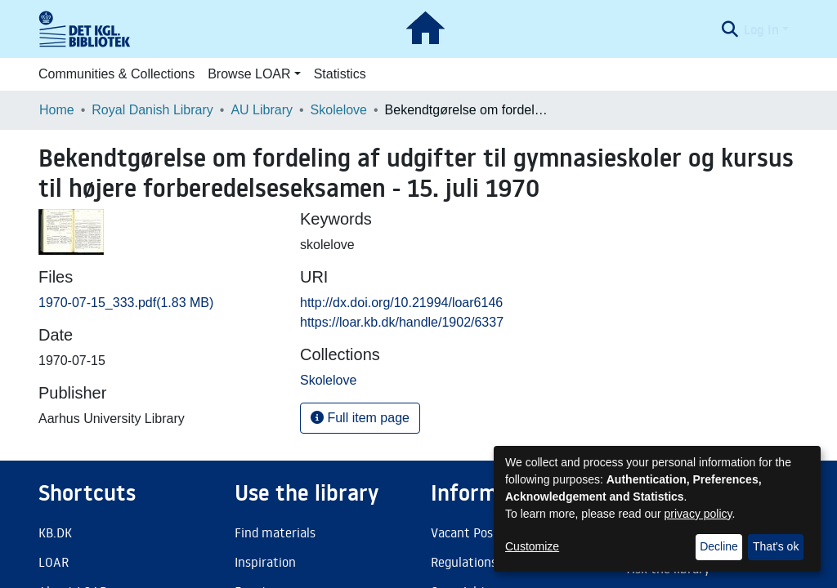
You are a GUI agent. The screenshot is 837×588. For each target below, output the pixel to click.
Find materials (275, 532)
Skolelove (339, 110)
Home (56, 110)
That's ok (776, 546)
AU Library (262, 110)
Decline (719, 546)
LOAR (53, 562)
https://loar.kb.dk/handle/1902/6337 (402, 322)
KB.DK (55, 532)
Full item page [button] (360, 418)
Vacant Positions (478, 532)
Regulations (464, 562)
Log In (761, 29)
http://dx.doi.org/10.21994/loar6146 (401, 303)
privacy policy (698, 513)
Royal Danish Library (152, 110)
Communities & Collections (116, 74)
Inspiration (265, 562)
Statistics (340, 74)
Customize (532, 546)
